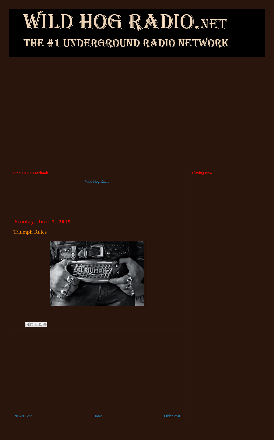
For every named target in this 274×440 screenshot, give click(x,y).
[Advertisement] (137, 95)
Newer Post (23, 416)
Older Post (172, 416)
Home (98, 416)
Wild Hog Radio (97, 181)
